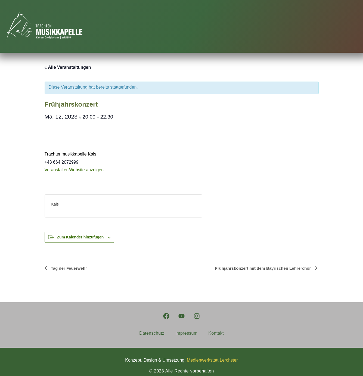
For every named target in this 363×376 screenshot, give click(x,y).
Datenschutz (151, 333)
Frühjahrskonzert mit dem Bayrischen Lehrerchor (263, 268)
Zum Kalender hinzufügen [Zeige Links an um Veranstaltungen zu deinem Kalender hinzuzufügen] (80, 237)
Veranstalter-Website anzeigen (74, 169)
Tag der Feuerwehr (68, 268)
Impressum (186, 333)
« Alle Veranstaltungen (68, 67)
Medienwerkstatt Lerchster (212, 360)
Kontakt (216, 333)
